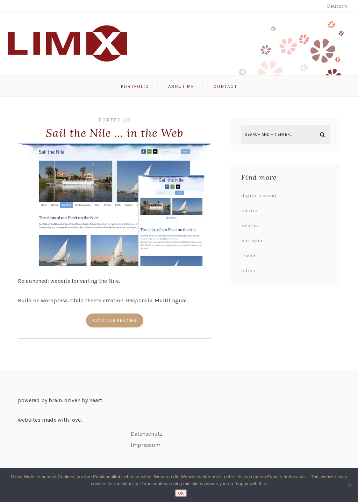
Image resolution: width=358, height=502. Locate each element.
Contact (225, 86)
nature (249, 210)
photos (249, 225)
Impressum (145, 445)
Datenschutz (147, 433)
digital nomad (258, 195)
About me (181, 86)
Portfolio (135, 86)
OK (181, 493)
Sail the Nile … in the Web (114, 133)
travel (248, 255)
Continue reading (114, 320)
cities (248, 270)
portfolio (115, 120)
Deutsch (337, 6)
